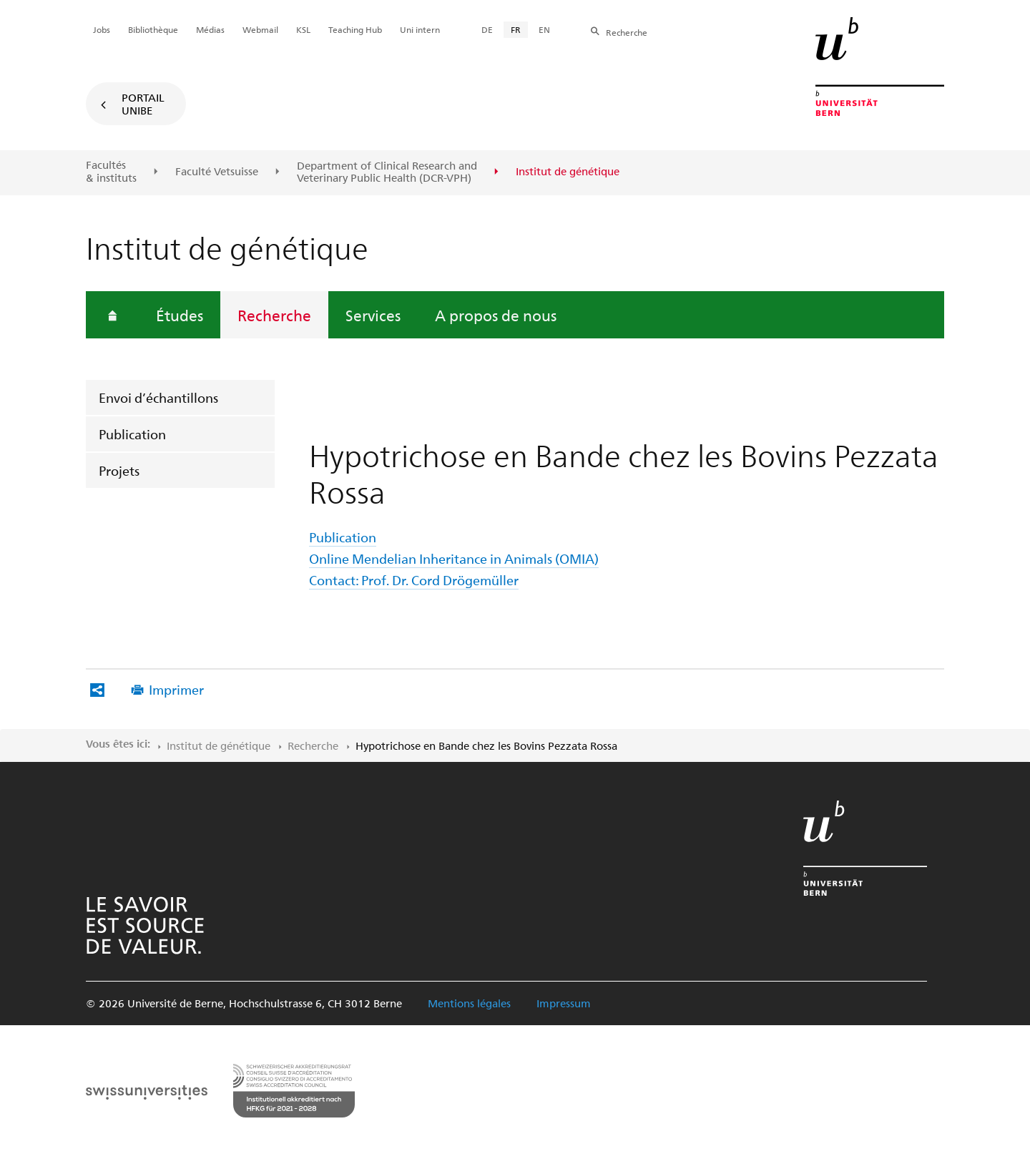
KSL (303, 29)
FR (516, 29)
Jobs (101, 29)
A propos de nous (495, 315)
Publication (132, 434)
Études (179, 315)
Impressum (563, 1003)
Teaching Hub (355, 29)
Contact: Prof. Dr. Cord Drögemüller (414, 580)
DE (487, 29)
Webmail (260, 29)
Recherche (274, 315)
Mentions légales (469, 1003)
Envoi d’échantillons (158, 397)
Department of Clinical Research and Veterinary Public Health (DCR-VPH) (387, 172)
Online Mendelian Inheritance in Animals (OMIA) (454, 558)
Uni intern (420, 29)
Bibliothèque (153, 29)
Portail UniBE (143, 103)
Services (373, 315)
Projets (119, 470)
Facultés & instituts (111, 171)
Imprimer (176, 689)
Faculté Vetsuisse (216, 171)
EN (544, 29)
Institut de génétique (218, 745)
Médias (210, 29)
